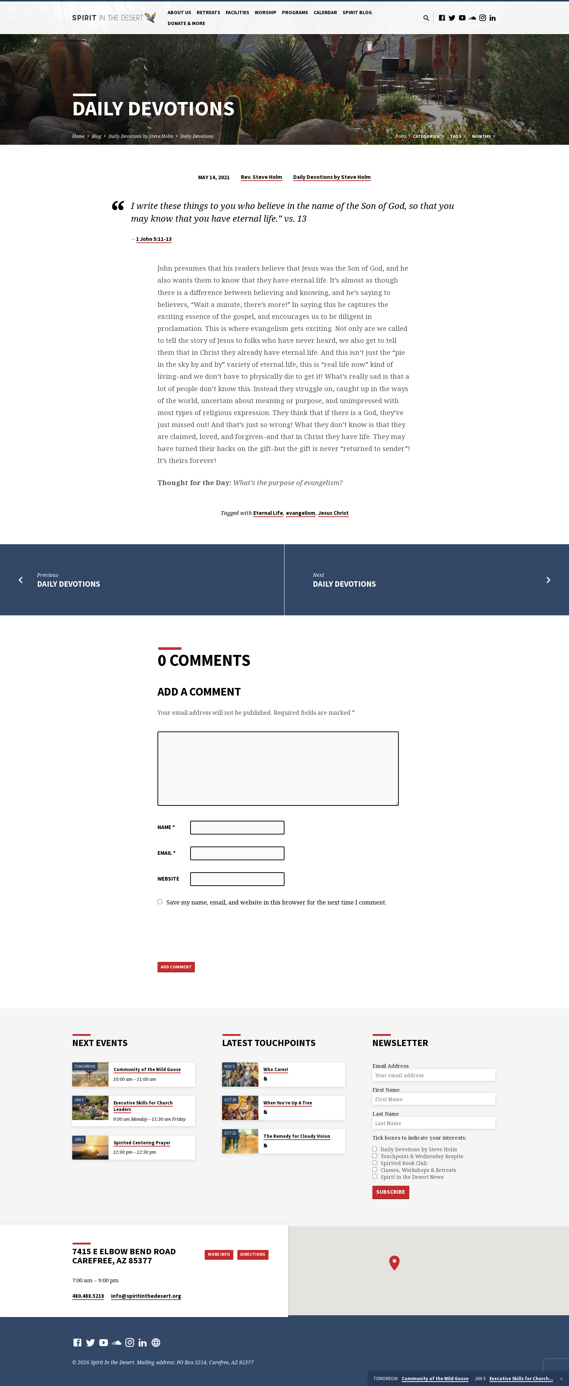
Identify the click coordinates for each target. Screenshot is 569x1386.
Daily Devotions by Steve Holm (141, 136)
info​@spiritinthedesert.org (146, 1295)
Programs (295, 12)
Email (166, 852)
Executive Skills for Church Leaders (143, 1105)
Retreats (208, 12)
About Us (179, 12)
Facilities (237, 12)
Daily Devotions (197, 136)
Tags (458, 136)
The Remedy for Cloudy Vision (296, 1135)
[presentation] (212, 934)
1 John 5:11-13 (154, 238)
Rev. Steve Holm (261, 176)
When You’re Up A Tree (287, 1102)
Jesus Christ (333, 512)
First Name (386, 1089)
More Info (209, 1254)
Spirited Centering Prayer (142, 1142)
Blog (96, 136)
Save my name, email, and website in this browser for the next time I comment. (276, 902)
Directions (250, 1254)
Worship (266, 12)
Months (484, 136)
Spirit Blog (357, 12)
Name (166, 827)
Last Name (385, 1113)
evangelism (300, 512)
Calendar (325, 12)
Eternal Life (268, 512)
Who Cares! (275, 1069)
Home (78, 136)
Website (168, 878)
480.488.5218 (88, 1295)
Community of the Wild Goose (147, 1069)
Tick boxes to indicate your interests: (419, 1136)
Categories (429, 136)
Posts (401, 136)
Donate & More (186, 23)
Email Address (390, 1065)
